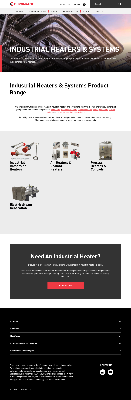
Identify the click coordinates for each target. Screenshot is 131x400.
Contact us (26, 390)
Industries (65, 322)
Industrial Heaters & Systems (65, 344)
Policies (13, 390)
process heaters (85, 110)
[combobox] (84, 4)
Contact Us (65, 286)
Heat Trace (65, 336)
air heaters (55, 110)
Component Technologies (65, 351)
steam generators (100, 110)
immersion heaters (69, 110)
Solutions (65, 329)
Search (119, 4)
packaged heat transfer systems (70, 113)
